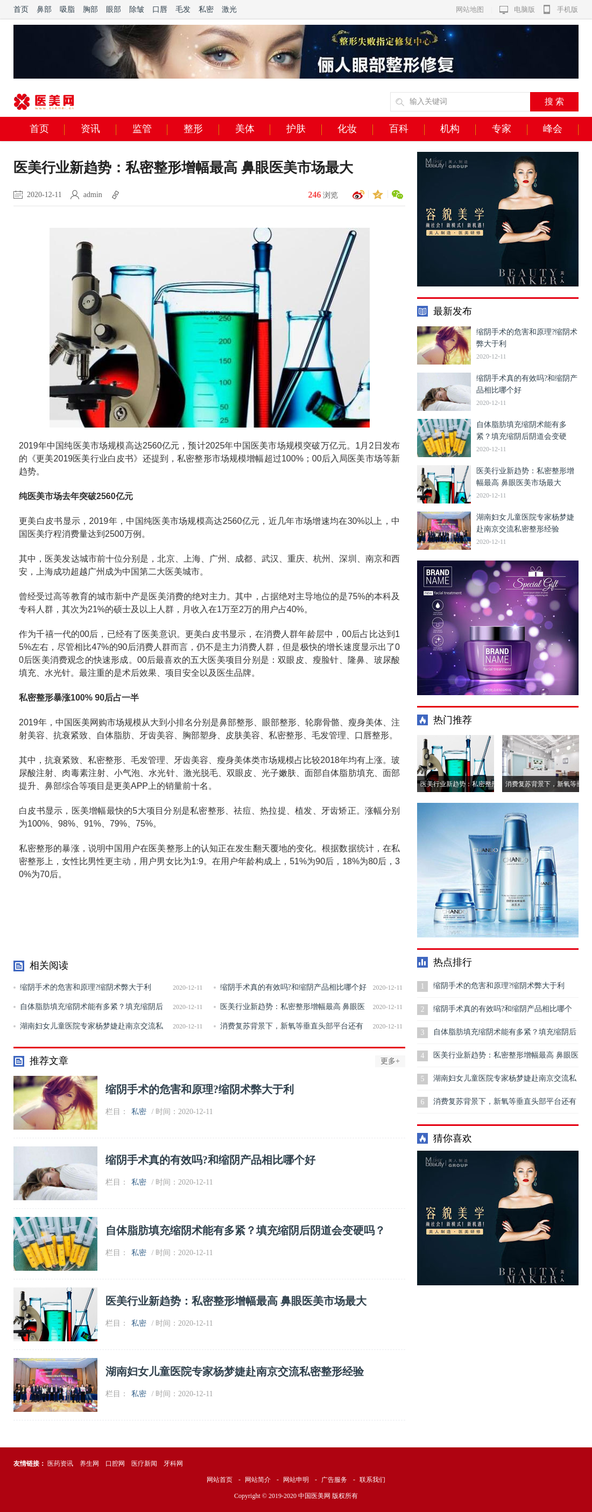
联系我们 (372, 1479)
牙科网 (173, 1463)
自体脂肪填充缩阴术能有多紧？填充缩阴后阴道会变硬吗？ (245, 1230)
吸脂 (67, 9)
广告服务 (334, 1479)
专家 (509, 129)
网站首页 (219, 1479)
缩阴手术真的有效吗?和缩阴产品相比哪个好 (293, 987)
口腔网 (115, 1463)
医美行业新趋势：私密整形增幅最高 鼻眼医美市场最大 (236, 1301)
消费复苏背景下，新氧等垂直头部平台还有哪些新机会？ (504, 1105)
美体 (253, 129)
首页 (21, 9)
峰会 (561, 129)
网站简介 (258, 1479)
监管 (150, 129)
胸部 (90, 9)
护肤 (304, 129)
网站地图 (470, 9)
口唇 (159, 9)
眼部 (113, 9)
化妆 (355, 129)
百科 (407, 129)
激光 (229, 9)
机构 (458, 129)
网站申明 (296, 1479)
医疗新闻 (144, 1463)
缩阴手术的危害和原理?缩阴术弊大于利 (85, 987)
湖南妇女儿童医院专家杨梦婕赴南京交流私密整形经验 (234, 1371)
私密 (206, 9)
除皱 (136, 9)
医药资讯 (60, 1463)
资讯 (98, 129)
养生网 (89, 1463)
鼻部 (44, 9)
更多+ (390, 1061)
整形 (201, 129)
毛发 (183, 9)
